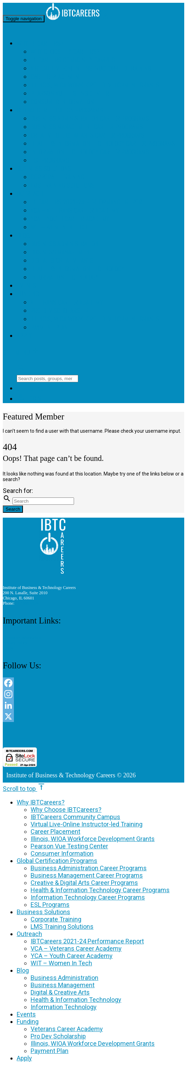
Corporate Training (57, 177)
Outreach (30, 194)
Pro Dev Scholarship (59, 311)
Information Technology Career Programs (90, 152)
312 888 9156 (26, 603)
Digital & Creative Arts (62, 261)
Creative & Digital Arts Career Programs (87, 135)
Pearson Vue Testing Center (70, 93)
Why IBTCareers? (40, 43)
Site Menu (21, 352)
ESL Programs (50, 160)
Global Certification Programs (60, 110)
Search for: (18, 490)
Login (29, 399)
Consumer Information (62, 102)
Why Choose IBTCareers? (65, 52)
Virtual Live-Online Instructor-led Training (91, 68)
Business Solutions (44, 169)
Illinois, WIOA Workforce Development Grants (95, 85)
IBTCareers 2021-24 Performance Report (88, 202)
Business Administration (64, 244)
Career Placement (56, 77)
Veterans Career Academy (67, 302)
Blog (23, 235)
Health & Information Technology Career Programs (103, 144)
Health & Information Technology (77, 269)
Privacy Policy (15, 643)
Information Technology (64, 277)
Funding (28, 294)
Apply (24, 336)
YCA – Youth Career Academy (70, 219)
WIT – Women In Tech (59, 227)
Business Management (61, 252)
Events (26, 286)
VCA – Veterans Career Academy (75, 210)
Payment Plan (49, 327)
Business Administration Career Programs (90, 119)
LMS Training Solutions (63, 185)
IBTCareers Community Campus (73, 60)
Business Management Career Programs (87, 127)
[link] (93, 734)
